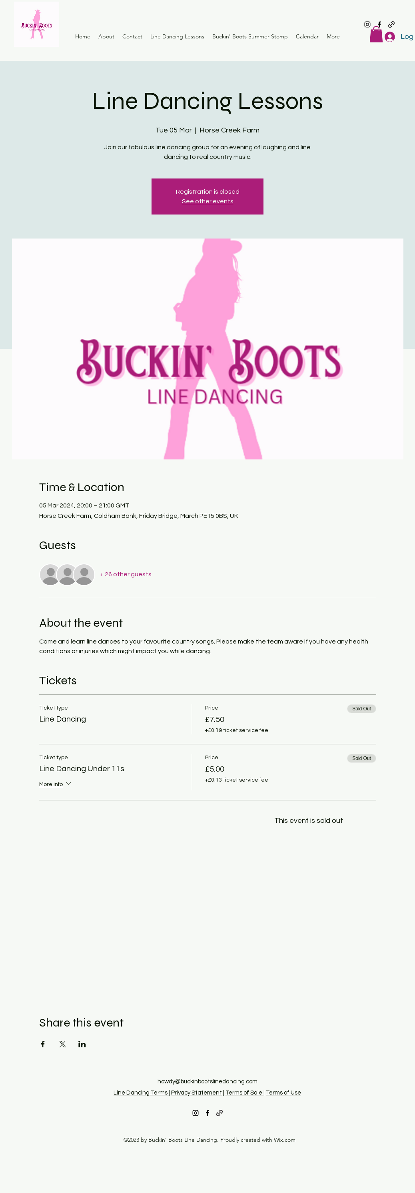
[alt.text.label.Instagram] (367, 24)
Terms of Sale (244, 1093)
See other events (207, 201)
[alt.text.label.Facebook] (379, 24)
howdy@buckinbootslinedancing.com (207, 1082)
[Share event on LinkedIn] (82, 1044)
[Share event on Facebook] (43, 1044)
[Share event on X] (62, 1044)
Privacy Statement (196, 1093)
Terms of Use (283, 1093)
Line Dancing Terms (141, 1093)
